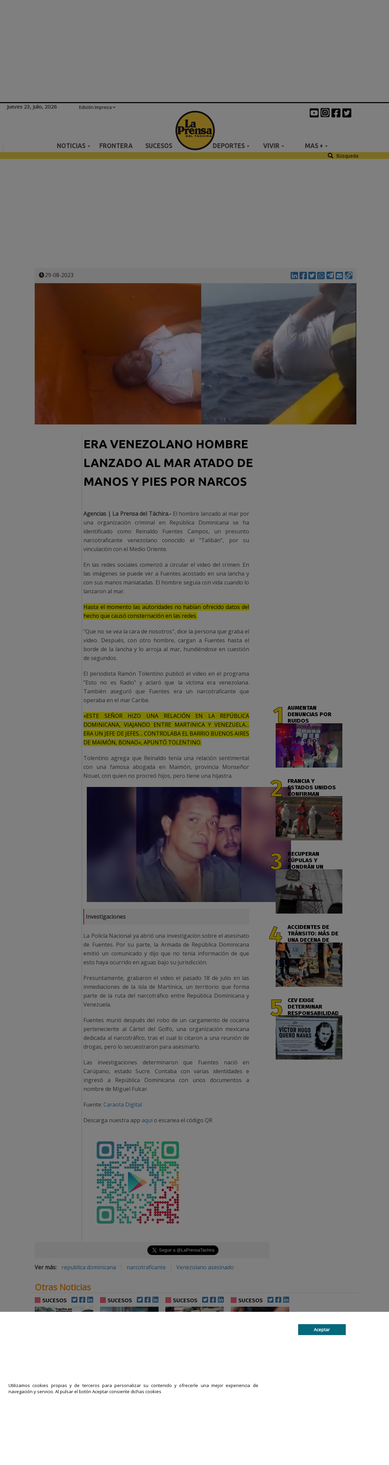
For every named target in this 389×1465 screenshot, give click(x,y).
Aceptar (322, 1329)
